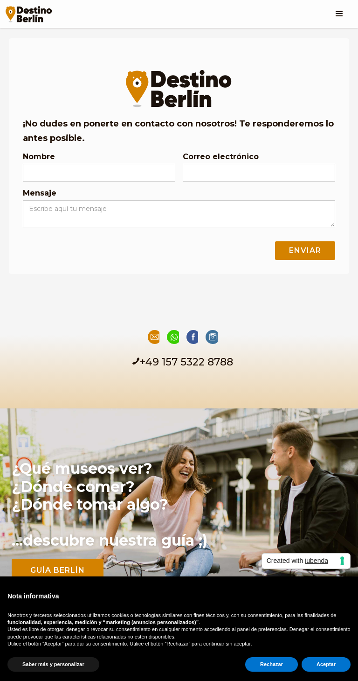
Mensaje (39, 193)
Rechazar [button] (271, 664)
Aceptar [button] (326, 664)
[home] (28, 11)
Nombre (39, 156)
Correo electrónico (221, 156)
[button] (339, 14)
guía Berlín (57, 570)
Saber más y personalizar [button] (53, 664)
